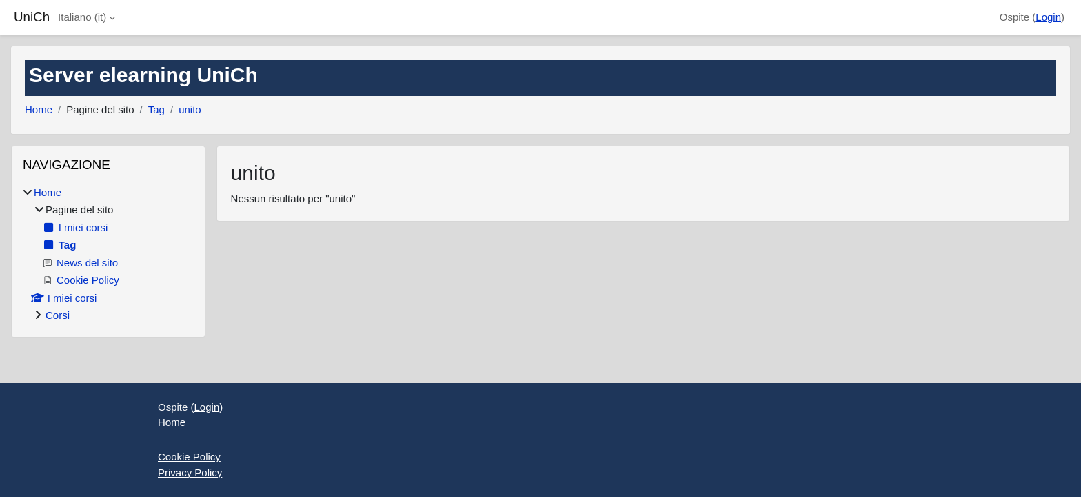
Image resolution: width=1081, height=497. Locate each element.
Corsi (58, 315)
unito (190, 109)
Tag (156, 109)
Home (38, 109)
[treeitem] (108, 254)
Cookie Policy (189, 456)
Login (1048, 17)
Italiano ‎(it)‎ (82, 17)
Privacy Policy (190, 472)
